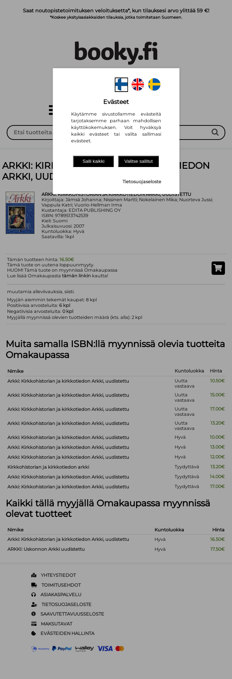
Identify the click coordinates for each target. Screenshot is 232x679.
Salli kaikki (93, 161)
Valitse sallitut (138, 161)
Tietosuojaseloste (142, 181)
